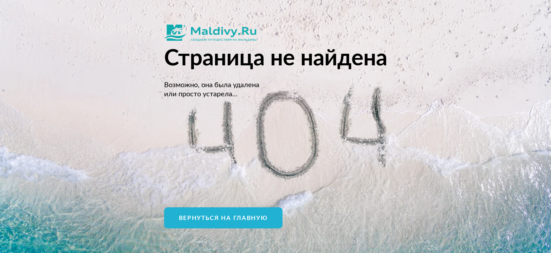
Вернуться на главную (223, 218)
